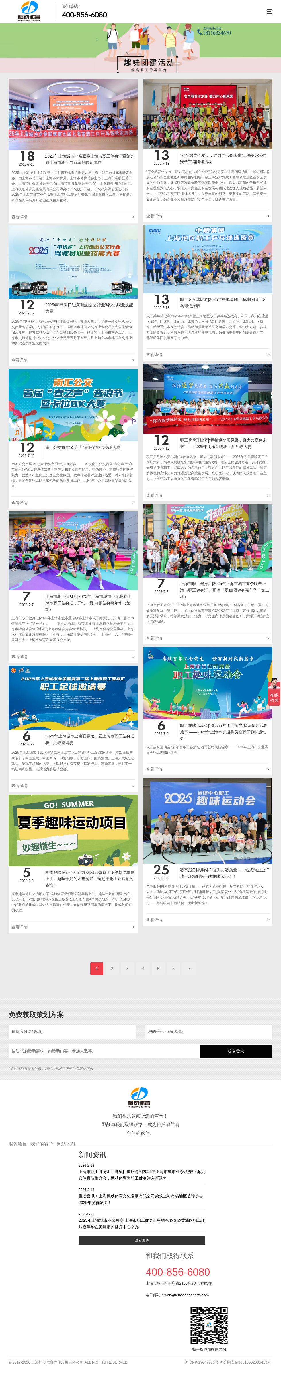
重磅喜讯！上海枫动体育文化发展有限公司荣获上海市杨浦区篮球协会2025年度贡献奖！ (142, 1196)
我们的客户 (41, 1144)
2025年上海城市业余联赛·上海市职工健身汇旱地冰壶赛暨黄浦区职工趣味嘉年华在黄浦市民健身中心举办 (142, 1220)
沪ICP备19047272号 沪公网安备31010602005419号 (228, 1362)
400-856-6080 (84, 15)
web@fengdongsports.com (186, 1295)
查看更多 (142, 1240)
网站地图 (66, 1144)
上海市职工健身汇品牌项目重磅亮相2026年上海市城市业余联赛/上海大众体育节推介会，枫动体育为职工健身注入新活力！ (142, 1171)
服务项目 (18, 1144)
